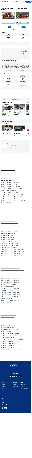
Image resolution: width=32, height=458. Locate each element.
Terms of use (23, 384)
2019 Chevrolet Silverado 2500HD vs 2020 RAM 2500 (10, 182)
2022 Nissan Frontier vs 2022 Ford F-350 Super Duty (9, 214)
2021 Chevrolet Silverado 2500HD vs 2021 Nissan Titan (10, 280)
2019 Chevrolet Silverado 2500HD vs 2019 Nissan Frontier (10, 331)
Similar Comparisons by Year (15, 208)
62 (22, 38)
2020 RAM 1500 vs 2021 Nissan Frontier (7, 290)
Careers (3, 393)
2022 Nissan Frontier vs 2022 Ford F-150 (8, 239)
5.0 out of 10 (23, 46)
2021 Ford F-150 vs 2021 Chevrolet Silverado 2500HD (10, 276)
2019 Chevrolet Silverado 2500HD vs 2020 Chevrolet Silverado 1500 (12, 194)
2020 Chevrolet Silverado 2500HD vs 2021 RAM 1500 (10, 284)
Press (2, 388)
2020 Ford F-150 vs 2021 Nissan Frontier (7, 308)
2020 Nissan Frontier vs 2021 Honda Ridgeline (8, 190)
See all (28, 102)
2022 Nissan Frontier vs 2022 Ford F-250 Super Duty (9, 243)
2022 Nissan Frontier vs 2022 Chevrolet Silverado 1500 (10, 231)
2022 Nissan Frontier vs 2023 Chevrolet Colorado (9, 245)
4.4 (24, 43)
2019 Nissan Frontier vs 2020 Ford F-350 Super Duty (9, 341)
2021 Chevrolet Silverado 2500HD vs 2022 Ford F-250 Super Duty (12, 255)
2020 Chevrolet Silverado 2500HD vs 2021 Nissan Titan (10, 292)
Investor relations (4, 390)
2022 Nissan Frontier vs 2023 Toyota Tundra (8, 241)
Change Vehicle (4, 27)
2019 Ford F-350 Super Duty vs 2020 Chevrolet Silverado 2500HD (12, 339)
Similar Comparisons (15, 155)
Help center (4, 400)
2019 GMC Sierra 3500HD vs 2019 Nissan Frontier (9, 335)
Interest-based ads (24, 390)
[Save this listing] (12, 109)
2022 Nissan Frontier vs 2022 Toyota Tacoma (8, 233)
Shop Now (9, 27)
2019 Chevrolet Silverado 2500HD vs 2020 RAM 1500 (10, 192)
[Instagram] (16, 366)
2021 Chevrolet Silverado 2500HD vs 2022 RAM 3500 (10, 282)
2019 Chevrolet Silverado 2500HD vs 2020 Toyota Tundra (10, 198)
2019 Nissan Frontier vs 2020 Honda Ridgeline (9, 347)
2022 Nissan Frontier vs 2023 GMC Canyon (8, 212)
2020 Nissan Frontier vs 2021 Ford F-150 (7, 174)
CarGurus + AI (10, 141)
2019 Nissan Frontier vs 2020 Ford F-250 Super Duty (9, 343)
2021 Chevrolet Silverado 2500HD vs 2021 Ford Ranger (10, 261)
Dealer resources (15, 386)
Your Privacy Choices (24, 388)
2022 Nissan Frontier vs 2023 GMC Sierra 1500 (9, 227)
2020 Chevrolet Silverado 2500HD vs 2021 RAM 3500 (10, 288)
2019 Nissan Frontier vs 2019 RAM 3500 (7, 337)
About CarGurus (4, 384)
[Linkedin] (18, 366)
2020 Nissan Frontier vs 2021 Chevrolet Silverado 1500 (10, 157)
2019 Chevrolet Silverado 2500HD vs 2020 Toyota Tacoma (10, 186)
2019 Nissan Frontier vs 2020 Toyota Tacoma (8, 325)
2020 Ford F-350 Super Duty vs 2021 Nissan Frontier (9, 286)
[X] (12, 366)
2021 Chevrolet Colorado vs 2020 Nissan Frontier (9, 176)
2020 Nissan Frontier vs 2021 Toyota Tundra (8, 161)
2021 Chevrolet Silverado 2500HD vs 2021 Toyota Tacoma (10, 274)
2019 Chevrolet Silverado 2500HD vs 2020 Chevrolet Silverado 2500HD (13, 200)
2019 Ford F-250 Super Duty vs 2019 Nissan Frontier (9, 329)
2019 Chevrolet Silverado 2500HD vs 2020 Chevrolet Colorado (11, 196)
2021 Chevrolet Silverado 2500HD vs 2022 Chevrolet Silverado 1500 (12, 251)
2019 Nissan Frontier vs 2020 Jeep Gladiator (8, 353)
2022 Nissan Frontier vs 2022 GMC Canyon (8, 237)
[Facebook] (10, 366)
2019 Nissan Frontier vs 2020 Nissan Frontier (8, 345)
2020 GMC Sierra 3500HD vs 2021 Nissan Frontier (9, 298)
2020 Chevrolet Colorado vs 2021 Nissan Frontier (9, 304)
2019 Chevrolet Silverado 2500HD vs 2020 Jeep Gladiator (10, 184)
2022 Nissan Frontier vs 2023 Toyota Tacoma (8, 235)
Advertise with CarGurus (6, 395)
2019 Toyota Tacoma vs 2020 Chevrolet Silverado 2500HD (10, 333)
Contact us (3, 402)
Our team (3, 386)
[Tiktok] (20, 366)
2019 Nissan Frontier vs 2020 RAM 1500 (7, 351)
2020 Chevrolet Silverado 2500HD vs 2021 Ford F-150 (10, 300)
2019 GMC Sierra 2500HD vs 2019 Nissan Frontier (9, 323)
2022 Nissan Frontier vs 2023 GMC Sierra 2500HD (9, 229)
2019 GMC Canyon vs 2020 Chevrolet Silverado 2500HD (10, 355)
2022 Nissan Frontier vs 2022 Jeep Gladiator (8, 210)
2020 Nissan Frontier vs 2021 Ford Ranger (8, 180)
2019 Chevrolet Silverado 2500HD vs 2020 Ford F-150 (10, 159)
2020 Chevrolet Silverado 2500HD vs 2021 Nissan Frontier (10, 294)
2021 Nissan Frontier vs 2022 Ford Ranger (8, 259)
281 (8, 38)
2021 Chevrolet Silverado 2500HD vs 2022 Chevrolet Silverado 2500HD (13, 249)
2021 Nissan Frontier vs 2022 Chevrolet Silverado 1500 (10, 247)
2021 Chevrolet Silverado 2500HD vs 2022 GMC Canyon (10, 278)
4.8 (10, 43)
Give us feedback (4, 404)
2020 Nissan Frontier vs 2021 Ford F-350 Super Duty (9, 204)
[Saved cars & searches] (23, 1)
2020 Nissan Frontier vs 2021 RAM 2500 (7, 202)
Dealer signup (15, 384)
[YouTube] (14, 366)
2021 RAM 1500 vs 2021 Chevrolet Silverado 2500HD (10, 257)
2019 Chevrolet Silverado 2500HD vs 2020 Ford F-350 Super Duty (12, 188)
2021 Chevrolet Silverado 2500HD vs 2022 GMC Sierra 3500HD (11, 253)
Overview (13, 22)
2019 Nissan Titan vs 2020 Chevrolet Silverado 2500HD (10, 321)
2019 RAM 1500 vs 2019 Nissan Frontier (7, 327)
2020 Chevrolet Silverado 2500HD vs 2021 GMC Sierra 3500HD (11, 306)
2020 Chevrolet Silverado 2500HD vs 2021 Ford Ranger (10, 296)
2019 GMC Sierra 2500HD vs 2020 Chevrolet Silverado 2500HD (11, 349)
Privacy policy (23, 386)
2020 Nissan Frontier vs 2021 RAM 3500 (7, 178)
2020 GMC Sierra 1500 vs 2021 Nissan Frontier (9, 302)
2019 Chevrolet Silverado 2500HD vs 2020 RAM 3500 (10, 163)
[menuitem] (7, 1)
